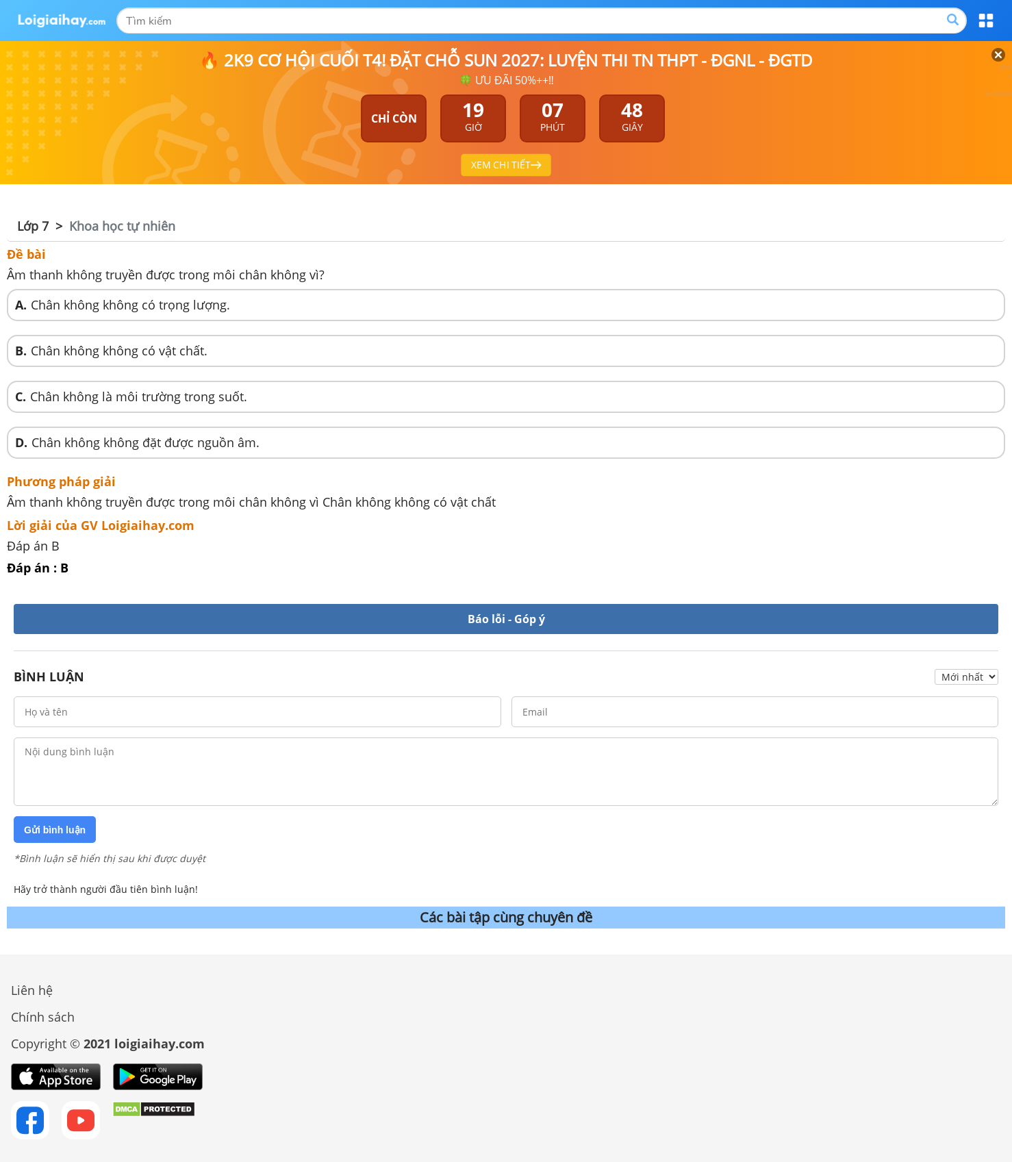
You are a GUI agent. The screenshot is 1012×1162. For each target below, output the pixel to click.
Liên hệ (32, 990)
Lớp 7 (33, 226)
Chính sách (43, 1017)
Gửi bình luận (55, 829)
